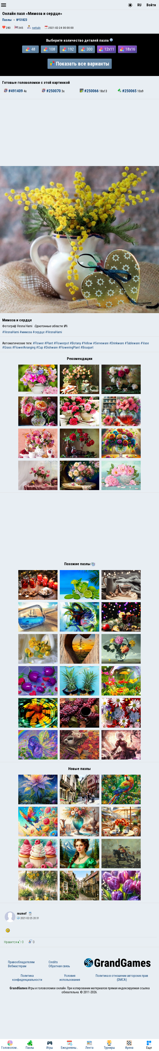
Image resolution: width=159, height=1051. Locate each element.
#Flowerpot (61, 343)
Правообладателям (21, 1017)
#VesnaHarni (10, 332)
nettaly (36, 27)
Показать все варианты (79, 64)
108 (49, 49)
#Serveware (101, 343)
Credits (53, 1017)
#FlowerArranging (23, 347)
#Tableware (132, 343)
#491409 (14, 91)
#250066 (89, 91)
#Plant (48, 343)
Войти (151, 5)
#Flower (38, 343)
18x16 (127, 49)
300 (87, 49)
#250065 (127, 91)
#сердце (39, 332)
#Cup (39, 347)
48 (30, 49)
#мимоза (26, 332)
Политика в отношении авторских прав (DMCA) (122, 1032)
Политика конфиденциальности (27, 1032)
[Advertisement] (79, 132)
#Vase (144, 343)
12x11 (106, 49)
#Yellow (87, 343)
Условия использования (70, 1032)
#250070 (52, 91)
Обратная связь (59, 1021)
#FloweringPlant (69, 347)
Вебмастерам (17, 1021)
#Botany (75, 343)
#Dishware (51, 347)
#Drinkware (116, 343)
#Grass (7, 347)
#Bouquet (87, 347)
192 (68, 49)
